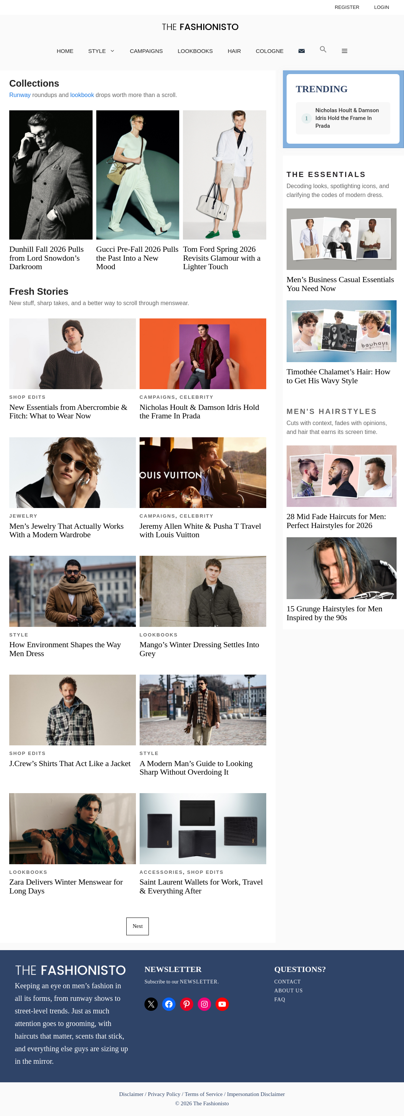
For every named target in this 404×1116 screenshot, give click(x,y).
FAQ (280, 999)
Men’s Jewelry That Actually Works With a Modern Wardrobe (66, 530)
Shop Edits (27, 397)
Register (347, 7)
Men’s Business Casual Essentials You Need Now (340, 284)
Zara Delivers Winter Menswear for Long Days (66, 886)
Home (65, 51)
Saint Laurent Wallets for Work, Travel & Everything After (201, 886)
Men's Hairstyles (332, 411)
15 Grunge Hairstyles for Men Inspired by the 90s (335, 613)
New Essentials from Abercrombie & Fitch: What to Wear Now (68, 411)
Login (381, 7)
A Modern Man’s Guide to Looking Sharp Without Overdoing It (196, 767)
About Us (288, 990)
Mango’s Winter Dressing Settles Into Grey (199, 649)
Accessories (161, 872)
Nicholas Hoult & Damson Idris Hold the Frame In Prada (199, 411)
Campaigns (146, 51)
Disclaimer (132, 1094)
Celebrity (197, 397)
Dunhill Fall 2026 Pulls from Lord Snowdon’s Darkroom (46, 257)
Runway (20, 95)
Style (105, 51)
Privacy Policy (164, 1094)
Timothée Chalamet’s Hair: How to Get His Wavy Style (338, 376)
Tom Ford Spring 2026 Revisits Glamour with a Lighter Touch (221, 257)
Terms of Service (204, 1094)
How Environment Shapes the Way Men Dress (65, 649)
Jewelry (23, 516)
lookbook (82, 95)
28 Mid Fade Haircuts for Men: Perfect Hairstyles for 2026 (336, 521)
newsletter (199, 982)
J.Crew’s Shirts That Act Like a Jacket (70, 763)
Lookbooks (195, 51)
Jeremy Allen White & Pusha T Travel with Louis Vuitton (200, 530)
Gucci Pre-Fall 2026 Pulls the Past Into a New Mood (137, 257)
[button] (323, 51)
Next (138, 926)
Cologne (270, 51)
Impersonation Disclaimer (256, 1094)
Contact (287, 982)
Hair (234, 51)
